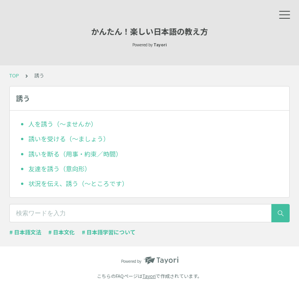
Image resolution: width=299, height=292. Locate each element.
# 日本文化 (61, 232)
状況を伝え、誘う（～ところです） (78, 183)
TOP (14, 75)
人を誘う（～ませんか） (62, 123)
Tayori (149, 276)
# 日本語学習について (108, 232)
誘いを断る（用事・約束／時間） (75, 153)
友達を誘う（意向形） (59, 168)
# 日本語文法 (25, 232)
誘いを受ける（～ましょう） (68, 138)
